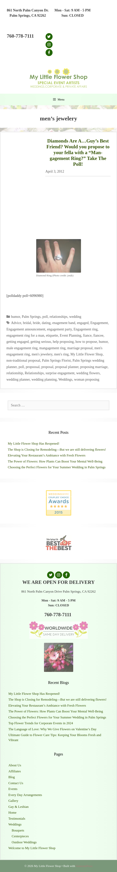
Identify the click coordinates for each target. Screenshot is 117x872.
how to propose (86, 342)
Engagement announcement (25, 329)
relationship (14, 373)
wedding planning (44, 379)
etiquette (52, 335)
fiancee (98, 335)
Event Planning (70, 335)
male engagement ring (22, 348)
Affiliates (14, 771)
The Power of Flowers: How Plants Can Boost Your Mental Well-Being (55, 461)
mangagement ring (52, 348)
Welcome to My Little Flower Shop (31, 848)
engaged (83, 323)
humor (15, 317)
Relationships (34, 373)
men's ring (61, 354)
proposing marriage (93, 367)
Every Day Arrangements (25, 795)
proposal (47, 367)
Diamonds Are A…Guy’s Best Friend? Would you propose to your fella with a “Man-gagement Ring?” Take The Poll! (77, 152)
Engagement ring (86, 329)
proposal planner (66, 367)
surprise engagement (60, 373)
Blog (11, 777)
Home (12, 812)
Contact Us (15, 783)
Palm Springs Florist (56, 360)
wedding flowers (87, 373)
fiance (87, 335)
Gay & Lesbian (18, 807)
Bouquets (18, 830)
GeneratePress (84, 866)
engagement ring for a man (25, 335)
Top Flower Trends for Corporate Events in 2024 (40, 723)
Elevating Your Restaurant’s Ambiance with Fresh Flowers (46, 455)
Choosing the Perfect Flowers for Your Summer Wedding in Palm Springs (57, 467)
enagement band (63, 323)
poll (45, 317)
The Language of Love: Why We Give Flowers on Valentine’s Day (52, 729)
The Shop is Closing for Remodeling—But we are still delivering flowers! (57, 449)
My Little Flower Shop (86, 354)
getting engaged (17, 342)
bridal (27, 323)
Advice (16, 323)
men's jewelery (42, 354)
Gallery (13, 801)
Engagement (99, 323)
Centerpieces (20, 836)
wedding (75, 317)
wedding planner (18, 379)
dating (46, 323)
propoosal (33, 367)
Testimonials (16, 818)
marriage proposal (79, 348)
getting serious (40, 342)
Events (12, 789)
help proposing (63, 342)
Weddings (65, 379)
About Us (14, 765)
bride (36, 323)
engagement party (59, 329)
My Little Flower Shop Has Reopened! (33, 443)
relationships (59, 317)
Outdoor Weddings (24, 842)
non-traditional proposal (23, 360)
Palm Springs (31, 317)
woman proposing (86, 379)
